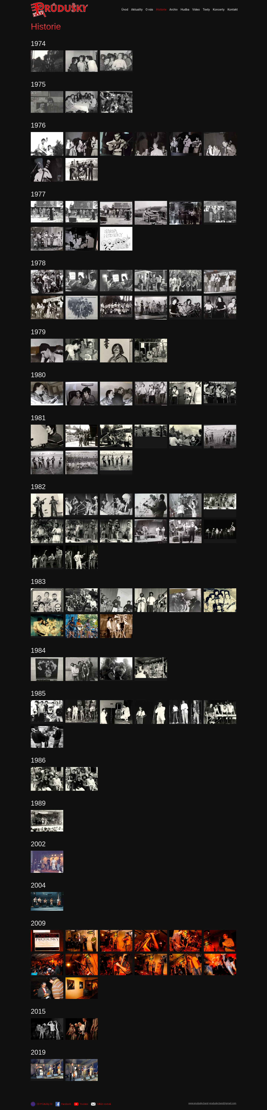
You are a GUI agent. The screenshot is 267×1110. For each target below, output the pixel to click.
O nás (149, 9)
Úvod (124, 9)
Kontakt (233, 9)
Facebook (63, 1104)
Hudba (185, 9)
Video (196, 9)
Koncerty (219, 9)
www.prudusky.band (198, 1103)
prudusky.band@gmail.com (222, 1103)
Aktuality (137, 9)
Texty (206, 9)
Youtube (81, 1104)
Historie (161, 9)
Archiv (173, 9)
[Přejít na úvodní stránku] (59, 9)
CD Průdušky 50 (41, 1104)
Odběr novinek (101, 1104)
